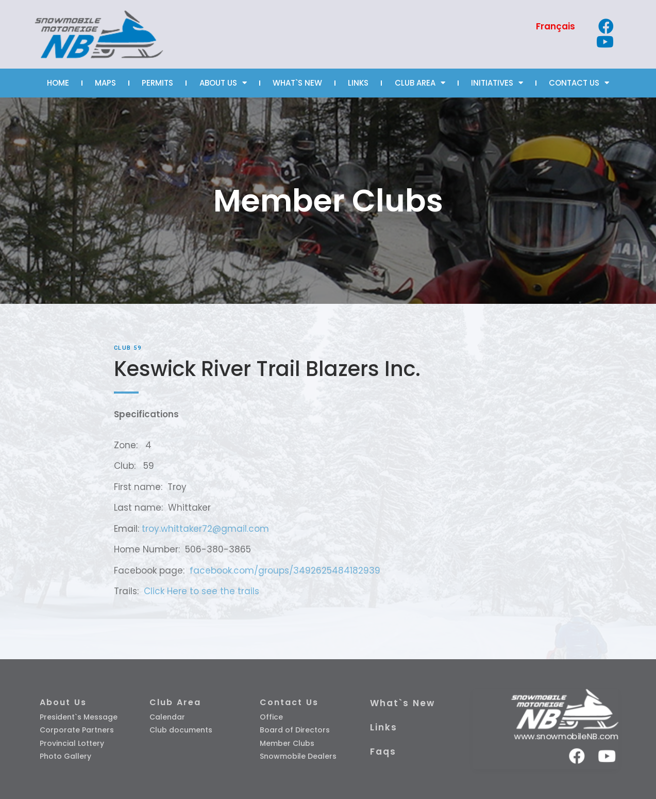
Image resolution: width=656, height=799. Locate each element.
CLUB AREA (420, 83)
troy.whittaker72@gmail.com (205, 529)
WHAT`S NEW (297, 82)
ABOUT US (223, 83)
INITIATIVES (497, 83)
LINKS (358, 82)
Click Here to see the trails (201, 591)
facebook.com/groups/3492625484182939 (285, 570)
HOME (58, 82)
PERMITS (157, 82)
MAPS (105, 82)
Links (383, 727)
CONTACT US (579, 83)
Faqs (383, 751)
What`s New (402, 703)
